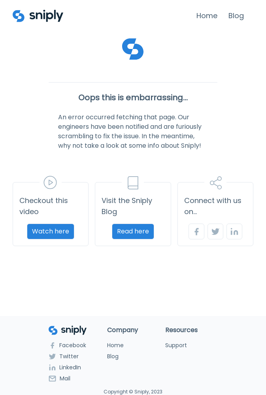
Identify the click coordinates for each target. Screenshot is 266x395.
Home (206, 16)
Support (176, 345)
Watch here (50, 231)
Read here (133, 231)
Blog (236, 16)
